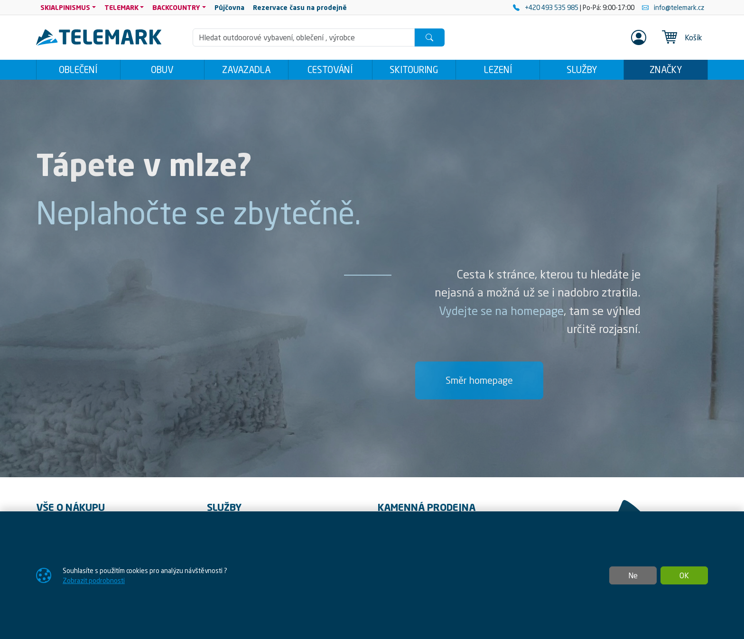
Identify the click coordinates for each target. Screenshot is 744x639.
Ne (633, 575)
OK (684, 575)
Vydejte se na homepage (501, 311)
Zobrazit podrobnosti (94, 580)
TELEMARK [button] (121, 7)
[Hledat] (429, 37)
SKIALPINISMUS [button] (65, 7)
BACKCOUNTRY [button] (176, 7)
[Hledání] (304, 37)
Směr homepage (479, 380)
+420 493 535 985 (546, 7)
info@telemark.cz (673, 7)
